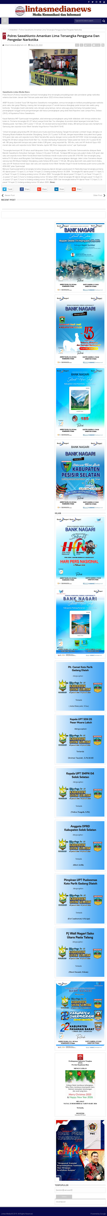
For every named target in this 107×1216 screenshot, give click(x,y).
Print (87, 45)
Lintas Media (6, 1214)
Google (103, 1214)
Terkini (64, 1197)
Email (96, 45)
